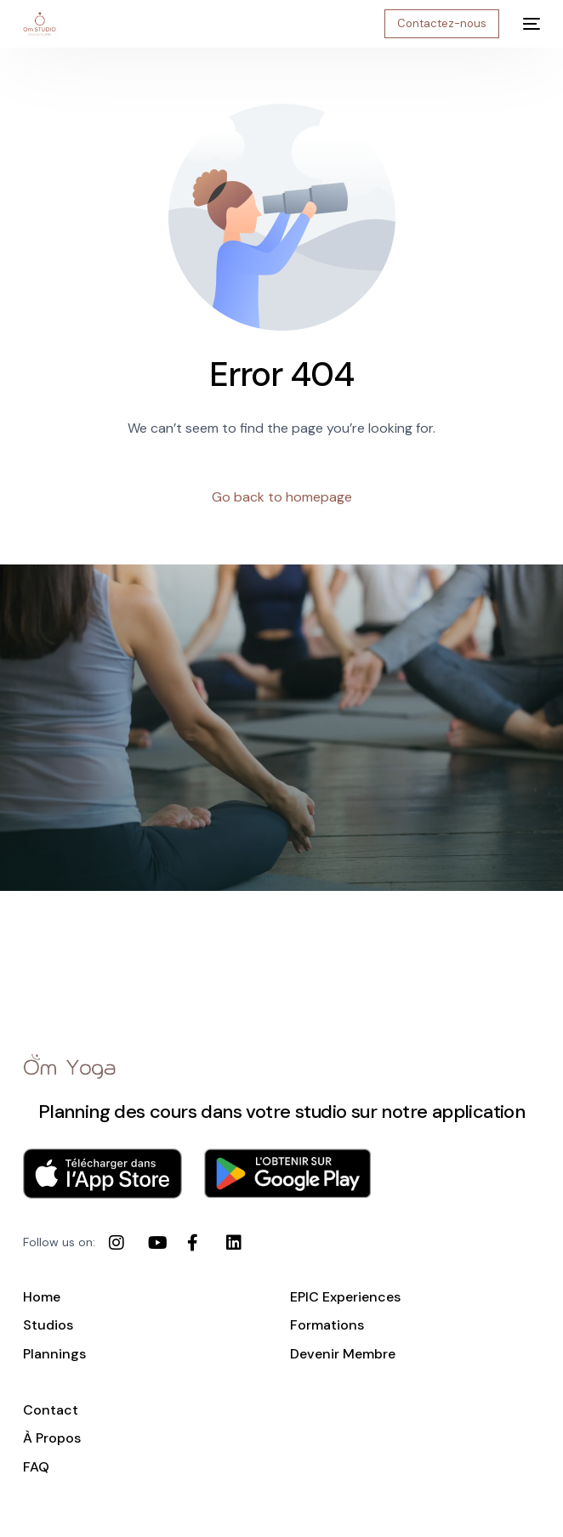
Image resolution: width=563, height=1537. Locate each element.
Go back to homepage (282, 497)
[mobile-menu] (528, 24)
